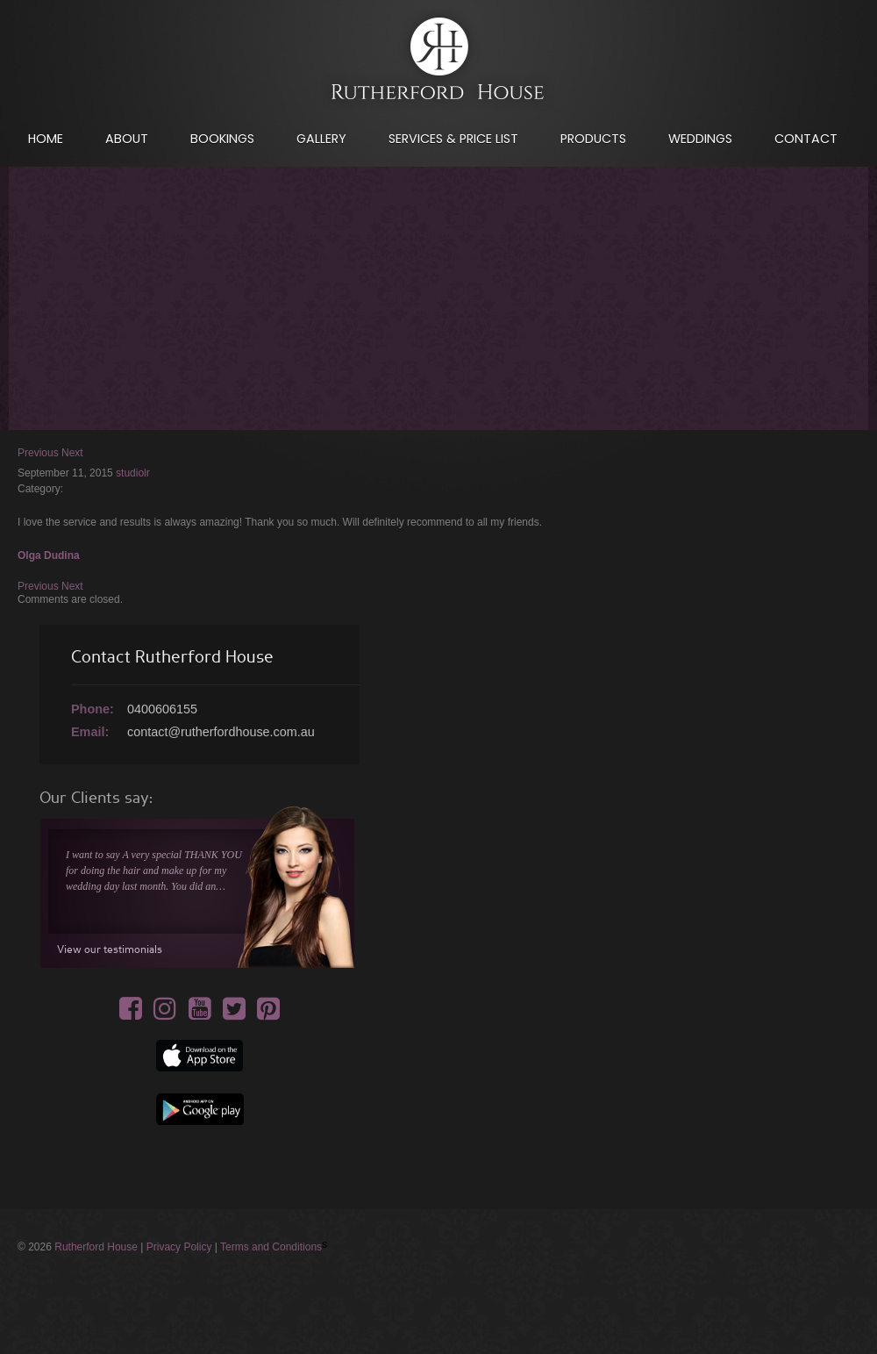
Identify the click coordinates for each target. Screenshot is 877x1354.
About (126, 138)
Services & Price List (453, 138)
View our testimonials (109, 949)
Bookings (222, 138)
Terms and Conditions (271, 1247)
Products (593, 138)
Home (45, 138)
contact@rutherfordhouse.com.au (221, 732)
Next (72, 453)
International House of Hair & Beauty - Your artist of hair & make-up (438, 63)
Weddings (700, 138)
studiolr (133, 473)
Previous (38, 453)
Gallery (321, 138)
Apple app (199, 1055)
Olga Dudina (49, 555)
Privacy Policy (179, 1247)
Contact (806, 138)
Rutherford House (96, 1247)
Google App (200, 1109)
